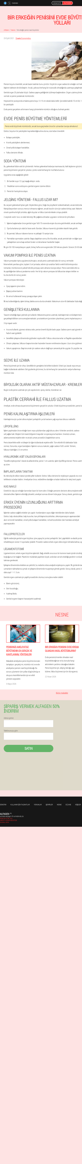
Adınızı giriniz (9, 718)
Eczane (68, 804)
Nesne (59, 804)
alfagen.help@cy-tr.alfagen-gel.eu (12, 816)
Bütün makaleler (62, 693)
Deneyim (3, 804)
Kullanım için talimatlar (20, 804)
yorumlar (38, 804)
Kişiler (78, 804)
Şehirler (49, 804)
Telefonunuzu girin (11, 731)
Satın (29, 748)
